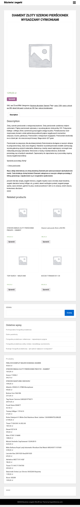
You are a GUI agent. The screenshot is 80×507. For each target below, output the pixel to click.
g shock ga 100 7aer (37, 108)
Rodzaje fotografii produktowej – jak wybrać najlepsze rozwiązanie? (29, 351)
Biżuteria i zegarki (13, 2)
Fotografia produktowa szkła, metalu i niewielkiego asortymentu (28, 346)
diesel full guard (23, 108)
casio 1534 (60, 106)
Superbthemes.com (56, 504)
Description (14, 115)
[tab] (14, 115)
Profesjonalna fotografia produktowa (18, 332)
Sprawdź (12, 99)
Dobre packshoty (12, 336)
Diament (48, 106)
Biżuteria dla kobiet (37, 106)
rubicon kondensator (53, 108)
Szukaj (9, 309)
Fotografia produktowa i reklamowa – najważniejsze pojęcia (26, 341)
